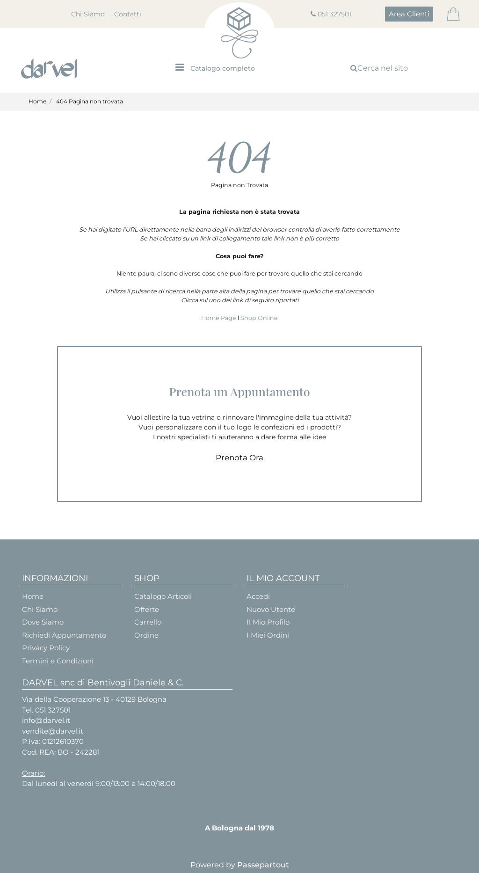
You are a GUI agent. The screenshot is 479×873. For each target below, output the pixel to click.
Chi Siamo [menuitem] (88, 14)
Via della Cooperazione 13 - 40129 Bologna (94, 699)
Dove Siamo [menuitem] (43, 622)
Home (37, 101)
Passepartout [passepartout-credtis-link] (263, 864)
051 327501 (334, 14)
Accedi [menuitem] (258, 596)
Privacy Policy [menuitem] (46, 647)
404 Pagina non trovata (89, 101)
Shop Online (259, 317)
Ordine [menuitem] (146, 635)
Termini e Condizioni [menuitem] (58, 660)
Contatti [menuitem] (127, 14)
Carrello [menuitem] (147, 622)
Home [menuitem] (33, 596)
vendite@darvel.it (52, 731)
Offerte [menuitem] (146, 609)
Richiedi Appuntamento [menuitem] (64, 635)
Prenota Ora (239, 457)
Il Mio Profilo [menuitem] (268, 622)
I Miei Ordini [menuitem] (268, 635)
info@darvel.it (46, 720)
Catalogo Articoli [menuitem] (163, 596)
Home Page (219, 317)
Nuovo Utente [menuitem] (271, 609)
